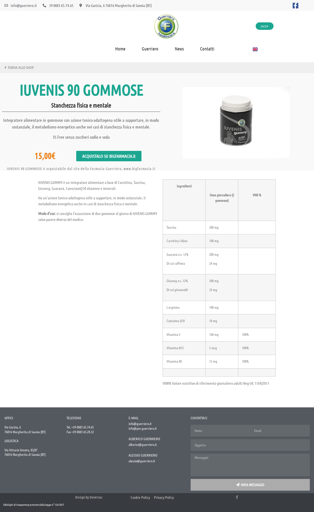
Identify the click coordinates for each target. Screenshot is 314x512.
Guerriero (150, 48)
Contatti (207, 48)
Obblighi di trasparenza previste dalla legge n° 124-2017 (33, 505)
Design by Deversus (88, 497)
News (179, 48)
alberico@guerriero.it (143, 444)
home (120, 48)
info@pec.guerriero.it (143, 428)
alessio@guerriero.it (142, 461)
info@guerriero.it (140, 423)
